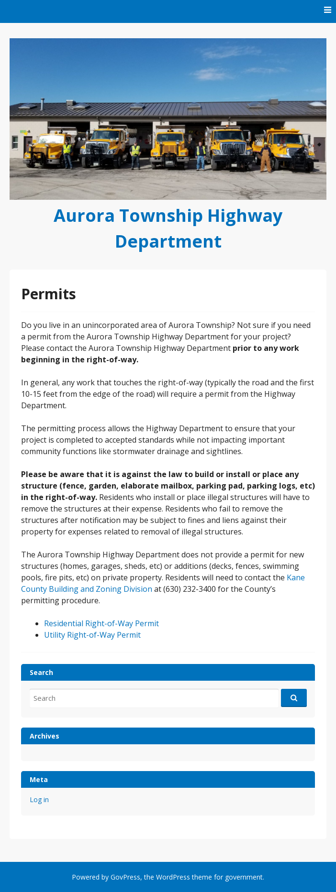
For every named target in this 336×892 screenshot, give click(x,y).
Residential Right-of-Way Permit (101, 623)
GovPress (125, 876)
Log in (39, 799)
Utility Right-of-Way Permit (92, 635)
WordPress (173, 876)
